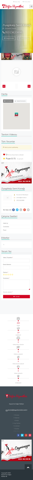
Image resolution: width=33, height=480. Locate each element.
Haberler (16, 418)
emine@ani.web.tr (21, 197)
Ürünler (16, 429)
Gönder (16, 296)
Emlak (16, 420)
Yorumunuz (6, 278)
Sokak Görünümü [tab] (20, 101)
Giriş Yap (16, 2)
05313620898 (20, 200)
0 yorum (20, 159)
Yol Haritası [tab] (8, 101)
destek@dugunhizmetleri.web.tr (16, 410)
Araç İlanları (16, 423)
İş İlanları (16, 426)
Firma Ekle (26, 2)
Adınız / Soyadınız (8, 257)
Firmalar (16, 415)
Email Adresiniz (7, 264)
